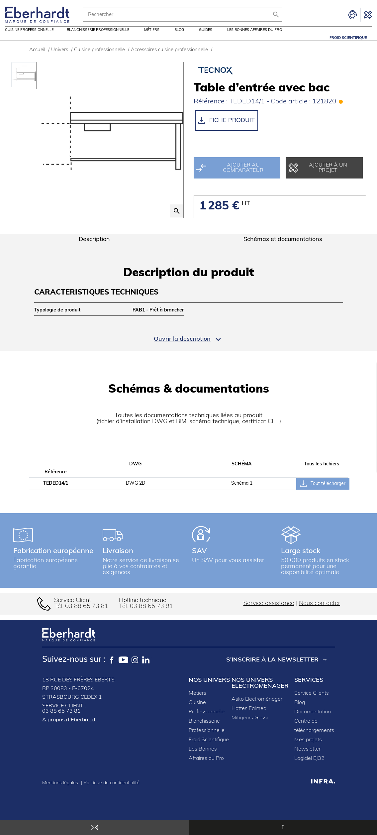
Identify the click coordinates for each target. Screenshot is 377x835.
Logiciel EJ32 (309, 767)
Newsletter (307, 758)
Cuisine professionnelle (29, 38)
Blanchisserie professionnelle (98, 38)
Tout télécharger (322, 492)
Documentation (312, 720)
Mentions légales (60, 791)
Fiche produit (226, 129)
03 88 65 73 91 (151, 615)
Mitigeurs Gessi (250, 726)
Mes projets (308, 748)
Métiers (151, 38)
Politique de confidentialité (112, 791)
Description (94, 248)
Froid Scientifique (348, 38)
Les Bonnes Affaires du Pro (254, 38)
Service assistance (268, 612)
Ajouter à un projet (317, 176)
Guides (205, 38)
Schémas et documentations (282, 248)
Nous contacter (319, 612)
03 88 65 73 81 (86, 615)
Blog (179, 38)
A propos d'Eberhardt (69, 728)
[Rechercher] (182, 15)
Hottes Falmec (249, 717)
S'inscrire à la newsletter (272, 668)
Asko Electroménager (257, 708)
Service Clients (311, 702)
